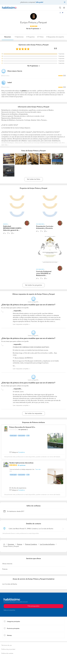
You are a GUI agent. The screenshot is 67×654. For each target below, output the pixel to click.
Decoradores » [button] (40, 224)
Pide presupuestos (33, 606)
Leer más (4, 145)
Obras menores (7, 563)
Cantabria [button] (21, 452)
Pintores (19, 544)
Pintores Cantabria (31, 544)
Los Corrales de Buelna (47, 544)
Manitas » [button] (5, 224)
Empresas (11, 544)
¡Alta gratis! (39, 2)
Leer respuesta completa (21, 324)
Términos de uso (6, 645)
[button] (33, 621)
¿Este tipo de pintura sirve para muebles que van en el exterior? (28, 305)
